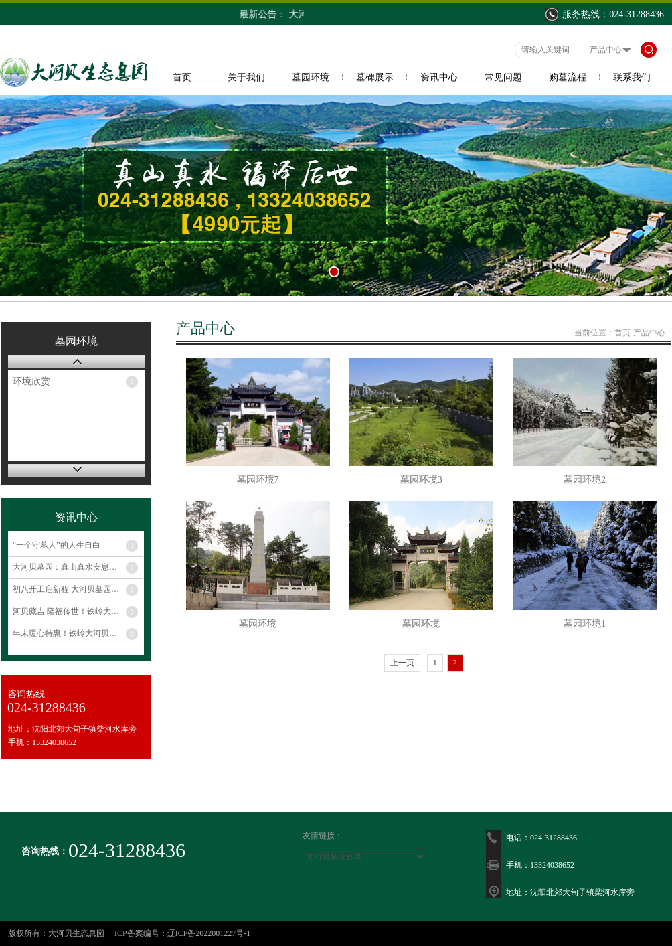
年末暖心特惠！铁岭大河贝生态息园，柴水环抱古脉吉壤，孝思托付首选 (78, 633)
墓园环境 (310, 77)
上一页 (402, 662)
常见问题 (503, 77)
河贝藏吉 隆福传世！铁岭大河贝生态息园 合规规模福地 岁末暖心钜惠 (78, 611)
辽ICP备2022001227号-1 (209, 933)
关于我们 (246, 77)
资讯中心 (439, 77)
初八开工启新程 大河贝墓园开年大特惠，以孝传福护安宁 (78, 589)
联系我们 (632, 77)
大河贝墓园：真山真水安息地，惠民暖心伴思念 (78, 567)
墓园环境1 (585, 624)
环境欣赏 (31, 381)
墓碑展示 (375, 77)
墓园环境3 (421, 480)
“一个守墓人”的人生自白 (56, 545)
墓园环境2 (585, 480)
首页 (182, 77)
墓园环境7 (258, 480)
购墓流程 (567, 77)
